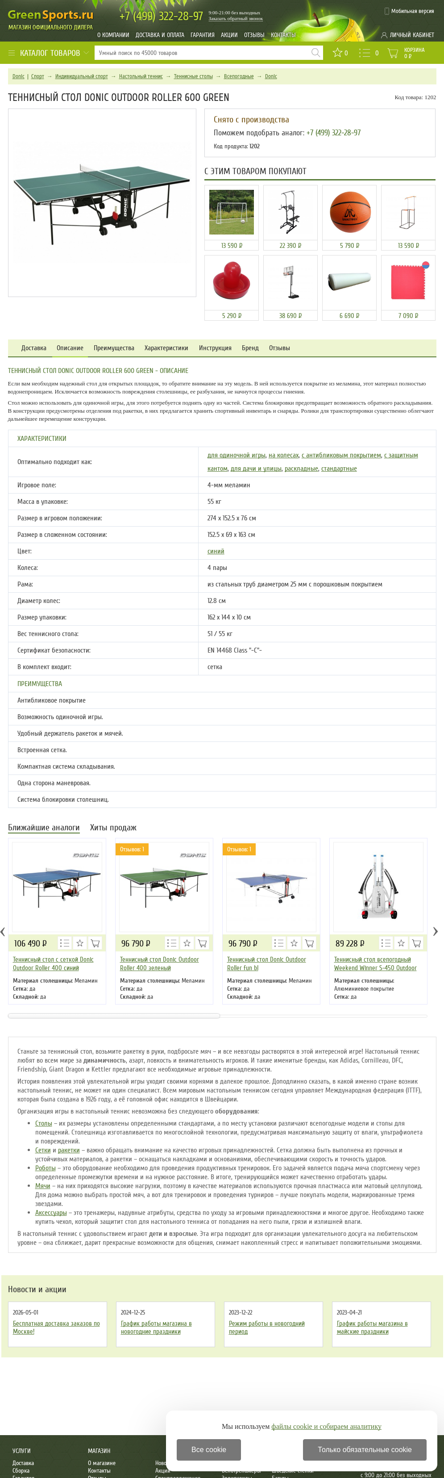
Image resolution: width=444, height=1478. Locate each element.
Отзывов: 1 (132, 849)
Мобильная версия (412, 11)
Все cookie (208, 1449)
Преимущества (114, 348)
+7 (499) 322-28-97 (334, 133)
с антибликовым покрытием (341, 455)
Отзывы (254, 35)
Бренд (250, 348)
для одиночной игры (236, 455)
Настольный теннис (141, 76)
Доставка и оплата (160, 35)
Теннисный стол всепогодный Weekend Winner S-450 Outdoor (375, 963)
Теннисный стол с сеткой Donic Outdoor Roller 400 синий (53, 963)
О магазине (102, 1463)
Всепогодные (239, 76)
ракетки (69, 1150)
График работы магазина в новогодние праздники (156, 1327)
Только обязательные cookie (365, 1449)
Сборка (20, 1470)
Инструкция (215, 348)
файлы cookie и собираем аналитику (326, 1426)
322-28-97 (161, 16)
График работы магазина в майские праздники (372, 1327)
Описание (70, 348)
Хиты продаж (113, 828)
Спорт (37, 76)
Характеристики (166, 348)
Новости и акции (37, 1289)
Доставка (33, 348)
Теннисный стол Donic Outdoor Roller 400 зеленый (159, 963)
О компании (113, 35)
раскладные (301, 468)
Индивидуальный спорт (81, 76)
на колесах (284, 455)
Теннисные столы (193, 76)
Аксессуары (51, 1212)
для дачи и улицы (256, 468)
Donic (18, 76)
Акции (229, 35)
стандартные (339, 468)
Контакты (283, 35)
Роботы (45, 1168)
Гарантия (203, 35)
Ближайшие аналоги (44, 828)
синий (215, 551)
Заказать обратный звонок (236, 18)
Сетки (43, 1150)
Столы (43, 1123)
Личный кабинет (412, 35)
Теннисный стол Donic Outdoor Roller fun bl (266, 963)
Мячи (42, 1185)
